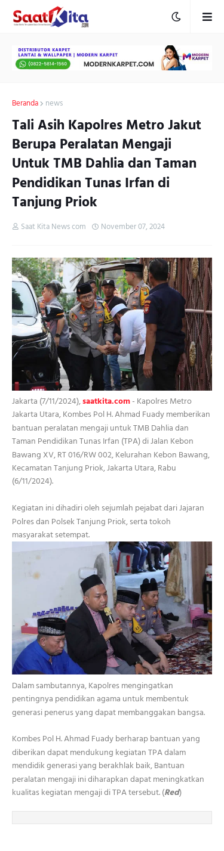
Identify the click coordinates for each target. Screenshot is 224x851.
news (54, 104)
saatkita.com (106, 401)
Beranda (25, 104)
